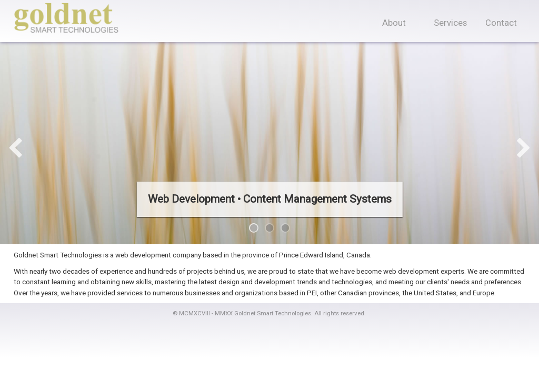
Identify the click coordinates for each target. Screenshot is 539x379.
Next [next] (523, 149)
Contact (501, 23)
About (394, 23)
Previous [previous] (15, 149)
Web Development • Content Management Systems (270, 199)
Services (450, 23)
